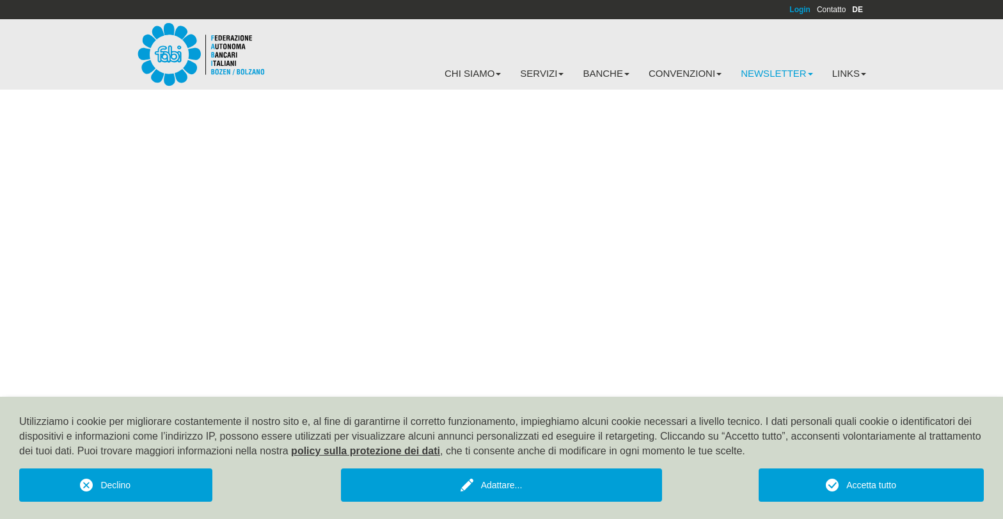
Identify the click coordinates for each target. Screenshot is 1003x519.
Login (799, 9)
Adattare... (502, 485)
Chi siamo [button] (473, 73)
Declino (115, 485)
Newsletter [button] (777, 73)
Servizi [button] (542, 73)
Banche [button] (606, 73)
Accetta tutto (871, 485)
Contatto (831, 9)
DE (857, 9)
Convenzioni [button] (685, 73)
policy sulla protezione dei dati (365, 450)
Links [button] (849, 73)
